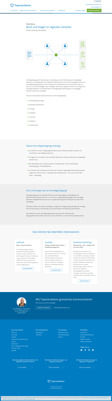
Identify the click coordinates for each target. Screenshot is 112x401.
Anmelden (39, 335)
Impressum (83, 332)
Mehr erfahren (27, 268)
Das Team (14, 335)
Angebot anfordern (94, 10)
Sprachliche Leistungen (28, 10)
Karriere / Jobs (15, 348)
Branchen (62, 10)
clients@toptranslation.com (93, 4)
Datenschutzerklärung (86, 335)
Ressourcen (14, 344)
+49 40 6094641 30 (96, 7)
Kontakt (13, 350)
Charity (13, 341)
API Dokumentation (63, 335)
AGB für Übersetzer (86, 341)
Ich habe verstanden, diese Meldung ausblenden (96, 397)
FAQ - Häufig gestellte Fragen (19, 346)
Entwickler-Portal (63, 332)
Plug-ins (60, 337)
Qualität (13, 337)
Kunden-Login (81, 10)
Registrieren (39, 332)
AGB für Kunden (85, 339)
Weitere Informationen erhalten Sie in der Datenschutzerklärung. (19, 399)
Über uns (14, 332)
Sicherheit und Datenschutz (19, 339)
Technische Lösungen (48, 10)
